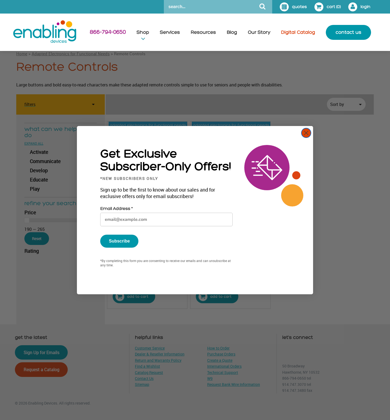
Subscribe (119, 241)
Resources (203, 32)
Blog (232, 32)
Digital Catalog (298, 32)
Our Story (259, 32)
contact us (348, 32)
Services (170, 32)
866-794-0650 (108, 32)
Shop (142, 32)
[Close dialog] (306, 133)
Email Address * (116, 208)
